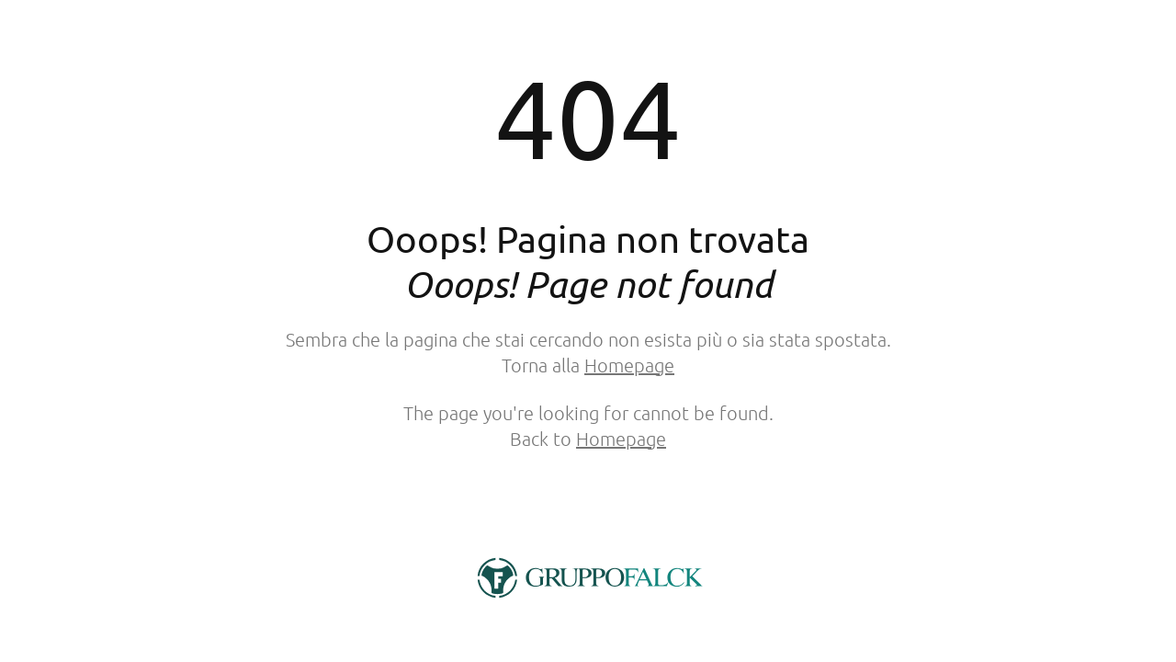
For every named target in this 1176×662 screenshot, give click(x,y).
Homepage (629, 365)
